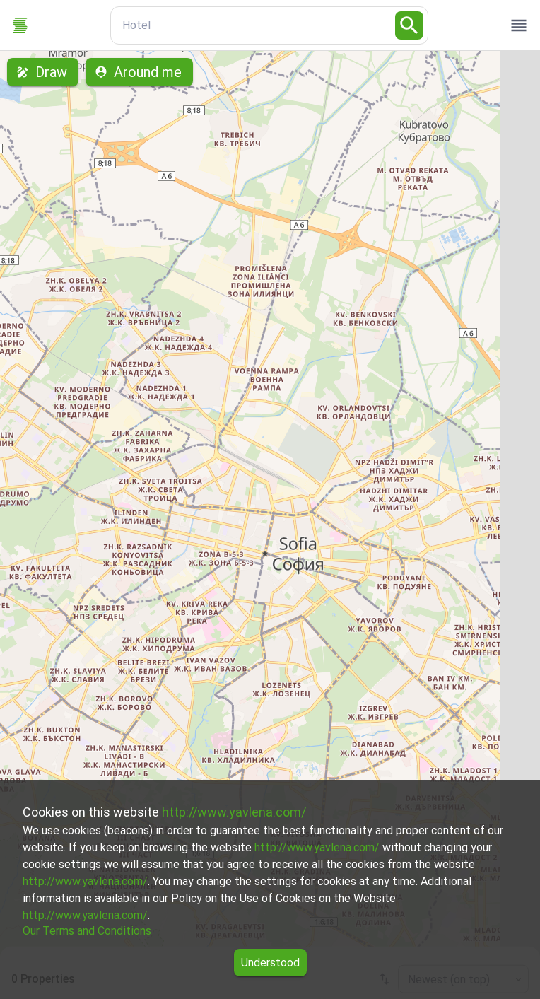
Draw (42, 72)
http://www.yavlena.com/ (234, 812)
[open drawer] (519, 25)
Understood (270, 962)
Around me (139, 72)
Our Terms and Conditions (87, 930)
